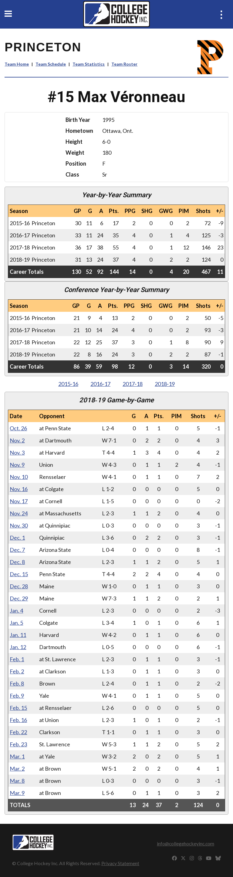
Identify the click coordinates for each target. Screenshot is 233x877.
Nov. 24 (19, 513)
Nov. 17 (19, 501)
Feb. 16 (18, 720)
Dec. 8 (17, 562)
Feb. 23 (18, 744)
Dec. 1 (17, 537)
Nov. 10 (19, 476)
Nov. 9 (17, 464)
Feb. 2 (17, 671)
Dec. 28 (19, 586)
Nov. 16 (19, 489)
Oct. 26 (18, 428)
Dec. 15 (19, 574)
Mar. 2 (17, 768)
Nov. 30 (19, 525)
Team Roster (124, 64)
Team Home (17, 64)
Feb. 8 (17, 683)
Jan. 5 (16, 622)
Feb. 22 (18, 732)
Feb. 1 (17, 659)
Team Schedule (50, 64)
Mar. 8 (17, 780)
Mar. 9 (17, 792)
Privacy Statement (120, 863)
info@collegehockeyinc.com (185, 843)
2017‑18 (133, 383)
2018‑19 (165, 383)
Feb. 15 (18, 707)
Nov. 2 (17, 440)
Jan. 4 (16, 610)
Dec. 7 (17, 549)
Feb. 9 (17, 695)
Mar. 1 (17, 756)
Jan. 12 (18, 647)
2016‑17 (100, 383)
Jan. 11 (18, 634)
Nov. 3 (17, 452)
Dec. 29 (19, 598)
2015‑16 (68, 383)
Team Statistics (89, 64)
